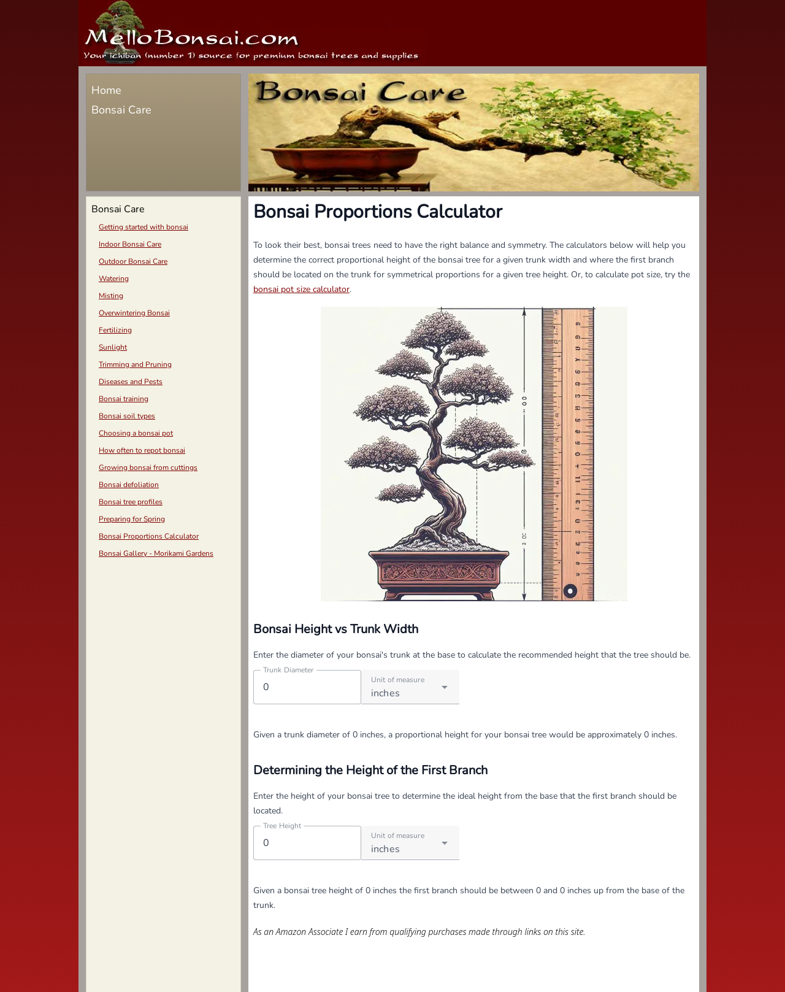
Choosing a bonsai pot (136, 433)
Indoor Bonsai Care (130, 244)
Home (106, 90)
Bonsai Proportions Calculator (149, 536)
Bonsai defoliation (129, 485)
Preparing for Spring (132, 519)
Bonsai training (123, 399)
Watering (114, 278)
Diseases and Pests (131, 381)
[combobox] (410, 687)
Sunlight (113, 347)
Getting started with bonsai (143, 227)
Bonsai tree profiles (131, 502)
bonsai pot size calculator (301, 289)
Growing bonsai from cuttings (148, 467)
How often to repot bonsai (142, 450)
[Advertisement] (163, 651)
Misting (111, 296)
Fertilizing (115, 330)
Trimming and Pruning (135, 364)
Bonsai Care (121, 109)
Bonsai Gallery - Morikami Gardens (156, 553)
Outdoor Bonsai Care (133, 261)
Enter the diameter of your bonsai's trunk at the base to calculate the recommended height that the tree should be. (472, 655)
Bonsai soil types (127, 416)
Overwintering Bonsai (134, 313)
